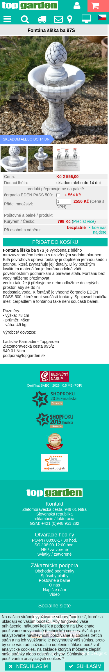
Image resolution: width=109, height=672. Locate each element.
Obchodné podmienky (54, 571)
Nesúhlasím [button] (28, 666)
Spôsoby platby (55, 575)
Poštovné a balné (54, 580)
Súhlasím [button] (84, 666)
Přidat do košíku (55, 242)
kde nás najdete (99, 229)
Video (54, 594)
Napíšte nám (54, 589)
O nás (54, 585)
